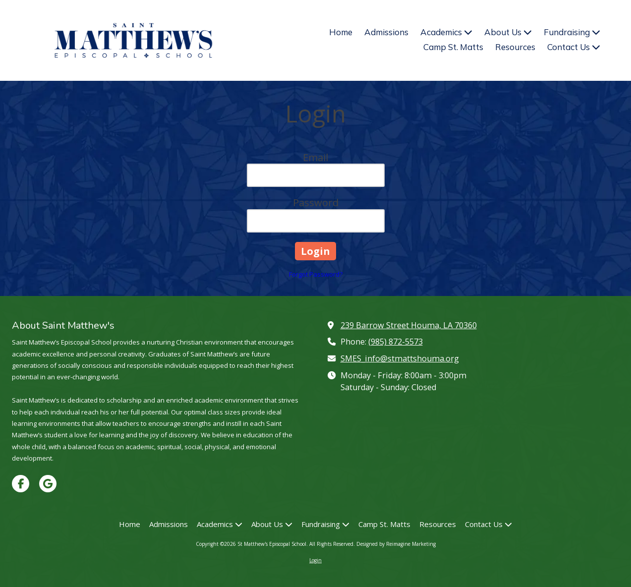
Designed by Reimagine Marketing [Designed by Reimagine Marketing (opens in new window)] (396, 543)
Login (315, 560)
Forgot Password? (316, 274)
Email (315, 157)
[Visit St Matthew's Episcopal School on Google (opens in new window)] (48, 483)
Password (316, 202)
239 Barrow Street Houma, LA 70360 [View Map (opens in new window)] (409, 325)
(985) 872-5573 (395, 341)
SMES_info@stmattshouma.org (400, 358)
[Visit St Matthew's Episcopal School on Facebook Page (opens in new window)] (20, 483)
